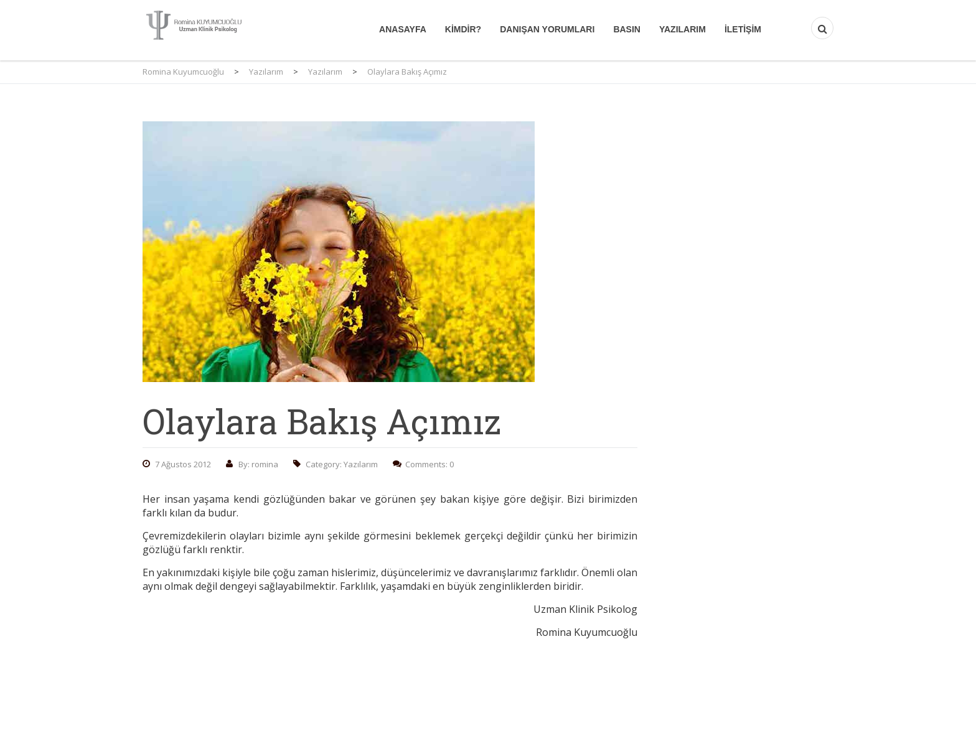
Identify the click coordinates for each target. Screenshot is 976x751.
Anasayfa (402, 29)
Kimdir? (463, 29)
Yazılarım (682, 29)
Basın (626, 29)
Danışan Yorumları (547, 29)
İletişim (743, 29)
